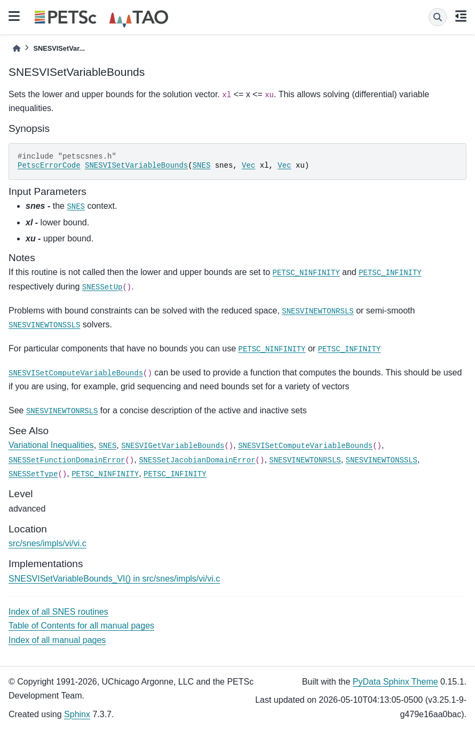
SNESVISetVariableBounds (136, 165)
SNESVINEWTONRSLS (317, 311)
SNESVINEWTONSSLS (44, 325)
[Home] (16, 48)
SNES (202, 165)
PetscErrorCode (49, 165)
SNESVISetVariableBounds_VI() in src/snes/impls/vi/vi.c (114, 578)
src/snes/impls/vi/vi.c (47, 543)
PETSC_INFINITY (390, 273)
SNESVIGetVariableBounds (172, 446)
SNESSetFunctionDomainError (67, 460)
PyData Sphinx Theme (395, 681)
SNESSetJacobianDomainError (197, 460)
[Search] (438, 17)
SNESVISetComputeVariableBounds (76, 373)
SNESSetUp (102, 287)
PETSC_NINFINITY (306, 273)
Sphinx (77, 714)
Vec (248, 165)
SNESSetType (33, 474)
